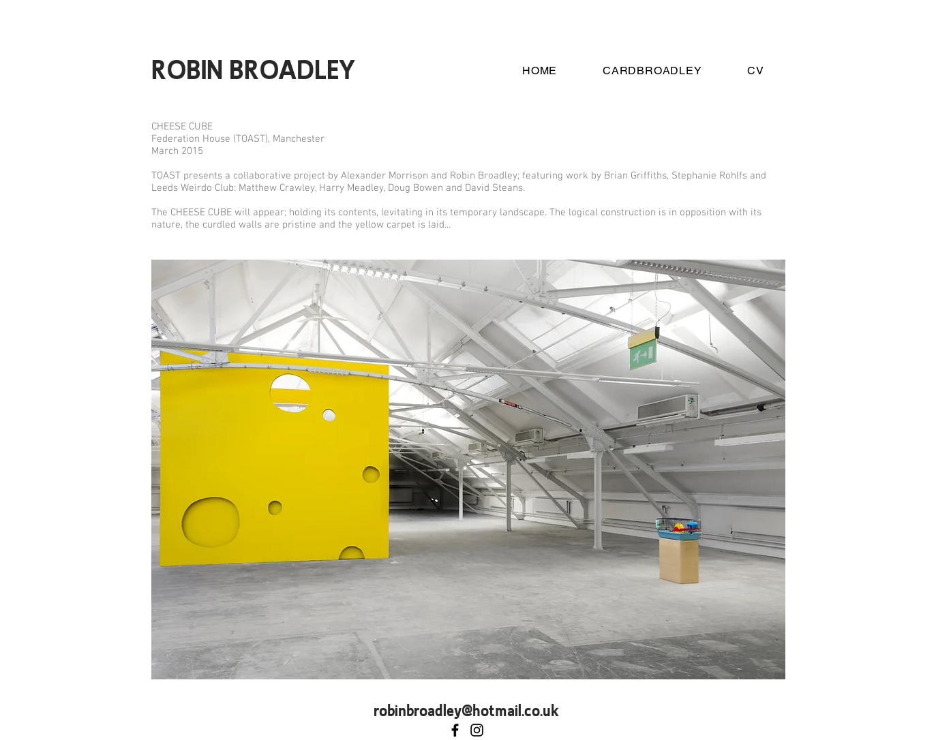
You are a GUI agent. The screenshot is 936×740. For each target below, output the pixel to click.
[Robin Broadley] (455, 730)
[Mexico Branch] (476, 730)
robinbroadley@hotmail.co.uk (466, 710)
